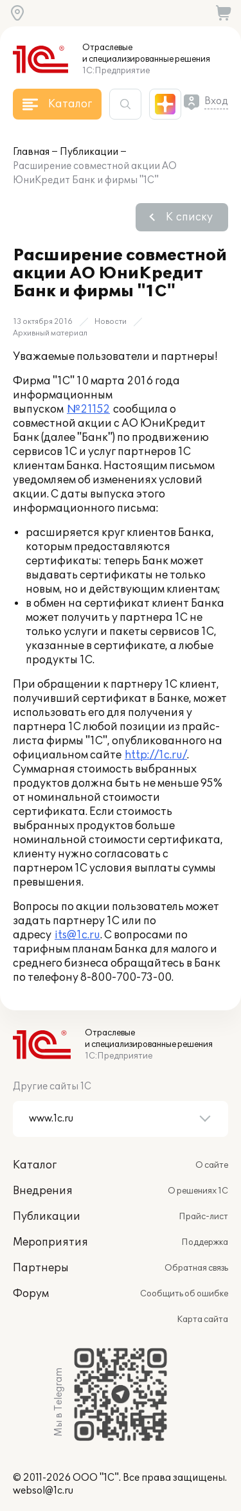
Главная (31, 152)
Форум (31, 1293)
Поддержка (204, 1242)
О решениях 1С (198, 1191)
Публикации (89, 152)
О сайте (211, 1165)
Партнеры (41, 1268)
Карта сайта (202, 1319)
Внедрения (43, 1191)
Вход (216, 101)
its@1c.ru (77, 935)
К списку (189, 217)
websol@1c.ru (43, 1490)
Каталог (35, 1165)
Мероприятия (50, 1242)
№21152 (88, 409)
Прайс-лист (203, 1216)
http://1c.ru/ (156, 755)
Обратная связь (196, 1268)
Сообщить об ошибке (184, 1294)
